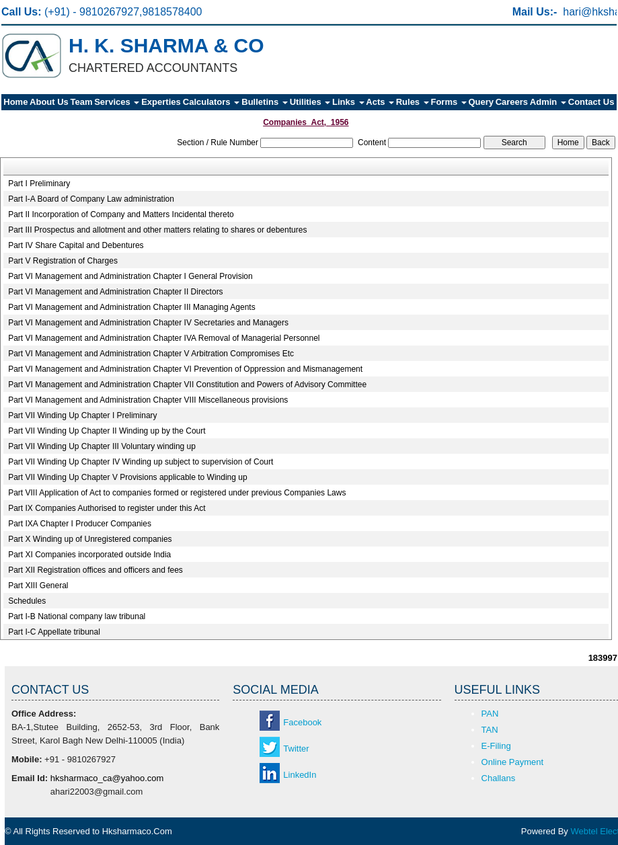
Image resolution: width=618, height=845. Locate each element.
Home (15, 102)
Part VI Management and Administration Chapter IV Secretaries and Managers (148, 322)
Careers (512, 102)
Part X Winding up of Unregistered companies (89, 539)
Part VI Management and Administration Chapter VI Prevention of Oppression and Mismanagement (185, 369)
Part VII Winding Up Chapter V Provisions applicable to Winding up (127, 477)
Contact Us (591, 102)
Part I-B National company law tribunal (76, 616)
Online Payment (512, 762)
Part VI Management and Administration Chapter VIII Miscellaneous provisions (148, 400)
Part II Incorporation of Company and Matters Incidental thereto (121, 214)
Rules (412, 102)
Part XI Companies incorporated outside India (89, 554)
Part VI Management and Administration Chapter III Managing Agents (132, 307)
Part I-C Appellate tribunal (54, 632)
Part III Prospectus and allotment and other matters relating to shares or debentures (157, 230)
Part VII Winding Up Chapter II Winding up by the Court (106, 431)
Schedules (27, 601)
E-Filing (496, 746)
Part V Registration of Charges (63, 261)
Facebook (302, 722)
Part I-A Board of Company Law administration (91, 199)
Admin (548, 102)
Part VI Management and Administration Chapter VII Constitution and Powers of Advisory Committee (187, 384)
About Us (49, 102)
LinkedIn (299, 775)
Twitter (296, 748)
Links (348, 102)
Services (116, 102)
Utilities (310, 102)
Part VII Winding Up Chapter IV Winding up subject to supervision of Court (140, 462)
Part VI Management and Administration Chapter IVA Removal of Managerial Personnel (163, 338)
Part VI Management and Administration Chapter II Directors (115, 291)
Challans (498, 778)
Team (81, 102)
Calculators (211, 102)
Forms (448, 102)
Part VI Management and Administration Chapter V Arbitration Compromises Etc (151, 353)
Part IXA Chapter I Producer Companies (79, 523)
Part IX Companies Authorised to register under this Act (106, 508)
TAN (489, 730)
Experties (161, 102)
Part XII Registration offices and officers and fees (95, 570)
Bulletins (264, 102)
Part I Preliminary (39, 183)
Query (481, 102)
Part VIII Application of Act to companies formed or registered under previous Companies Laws (177, 492)
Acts (380, 102)
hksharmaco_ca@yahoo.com (107, 778)
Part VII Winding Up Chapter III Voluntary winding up (102, 446)
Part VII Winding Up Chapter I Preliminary (82, 415)
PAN (490, 714)
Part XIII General (38, 585)
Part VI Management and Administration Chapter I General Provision (130, 276)
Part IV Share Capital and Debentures (75, 245)
